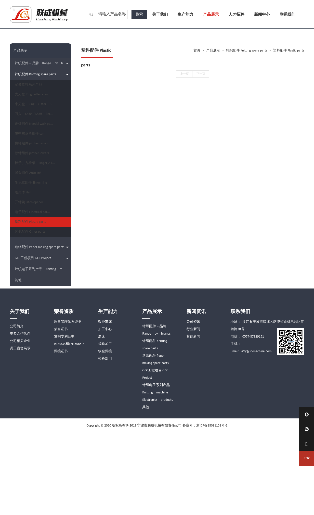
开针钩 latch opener (32, 266)
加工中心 (105, 411)
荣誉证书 (61, 411)
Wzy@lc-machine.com (256, 433)
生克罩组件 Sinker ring (34, 237)
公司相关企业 (20, 423)
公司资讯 (193, 404)
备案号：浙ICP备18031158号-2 (205, 508)
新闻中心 (262, 15)
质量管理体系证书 (67, 404)
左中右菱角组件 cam (33, 162)
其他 (18, 362)
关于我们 (160, 15)
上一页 (184, 74)
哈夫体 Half (26, 251)
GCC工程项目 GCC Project (42, 341)
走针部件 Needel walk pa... (37, 147)
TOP (307, 458)
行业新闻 (193, 411)
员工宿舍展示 (20, 430)
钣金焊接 (105, 433)
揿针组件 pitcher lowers (35, 192)
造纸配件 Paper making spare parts (42, 329)
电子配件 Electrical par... (36, 281)
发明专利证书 (64, 419)
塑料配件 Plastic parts (34, 296)
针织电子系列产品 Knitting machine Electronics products (43, 351)
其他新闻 (193, 419)
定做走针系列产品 (32, 87)
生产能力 (185, 15)
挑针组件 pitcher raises (34, 177)
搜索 (139, 14)
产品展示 (211, 15)
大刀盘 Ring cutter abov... (36, 102)
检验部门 (105, 441)
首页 (197, 50)
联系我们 (287, 15)
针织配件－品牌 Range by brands (42, 64)
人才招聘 (236, 15)
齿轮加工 (105, 426)
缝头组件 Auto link (31, 222)
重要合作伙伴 (20, 416)
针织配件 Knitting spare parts (42, 74)
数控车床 (105, 404)
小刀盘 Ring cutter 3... (38, 117)
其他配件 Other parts (33, 311)
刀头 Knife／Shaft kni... (37, 132)
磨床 (101, 419)
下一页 (200, 74)
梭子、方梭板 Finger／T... (38, 207)
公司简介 (17, 408)
